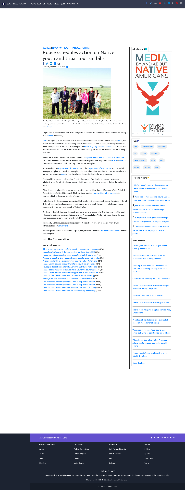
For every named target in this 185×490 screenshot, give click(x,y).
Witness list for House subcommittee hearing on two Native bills (70, 261)
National (112, 463)
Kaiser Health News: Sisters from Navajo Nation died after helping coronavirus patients (151, 230)
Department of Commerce (69, 168)
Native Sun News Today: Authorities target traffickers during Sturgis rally (151, 287)
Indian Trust (113, 444)
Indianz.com (112, 486)
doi (135, 153)
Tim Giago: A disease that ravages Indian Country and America (150, 247)
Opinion (147, 444)
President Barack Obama (110, 231)
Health (76, 458)
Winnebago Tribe (163, 475)
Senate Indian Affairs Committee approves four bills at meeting (69, 287)
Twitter (49, 127)
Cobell (41, 458)
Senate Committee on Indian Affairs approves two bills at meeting (70, 273)
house (144, 153)
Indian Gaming (19, 4)
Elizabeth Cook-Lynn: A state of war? (148, 295)
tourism (147, 167)
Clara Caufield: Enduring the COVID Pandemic (151, 278)
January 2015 (63, 226)
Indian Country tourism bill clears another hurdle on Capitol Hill (69, 252)
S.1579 (120, 140)
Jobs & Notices (115, 453)
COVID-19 (71, 4)
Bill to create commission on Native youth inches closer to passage (71, 249)
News (8, 4)
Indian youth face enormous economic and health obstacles (67, 278)
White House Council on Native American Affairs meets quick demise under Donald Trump (150, 188)
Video (56, 4)
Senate (114, 160)
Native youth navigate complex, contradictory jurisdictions (152, 311)
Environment (78, 444)
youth (157, 167)
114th (135, 146)
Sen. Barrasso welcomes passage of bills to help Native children (69, 281)
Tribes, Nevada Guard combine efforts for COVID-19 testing (150, 354)
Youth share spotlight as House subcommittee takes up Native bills (71, 258)
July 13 (63, 174)
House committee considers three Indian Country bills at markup (70, 255)
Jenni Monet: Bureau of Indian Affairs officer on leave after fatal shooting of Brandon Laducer (149, 209)
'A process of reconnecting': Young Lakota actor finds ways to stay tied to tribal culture (151, 331)
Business (42, 449)
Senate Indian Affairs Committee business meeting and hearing (69, 290)
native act (154, 153)
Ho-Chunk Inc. (115, 475)
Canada (41, 453)
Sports (147, 453)
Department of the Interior (99, 168)
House (50, 135)
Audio (49, 4)
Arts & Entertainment (47, 444)
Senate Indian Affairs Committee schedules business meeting (68, 276)
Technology (149, 458)
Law (110, 458)
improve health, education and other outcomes (105, 157)
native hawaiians (140, 160)
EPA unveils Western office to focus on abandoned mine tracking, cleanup (149, 257)
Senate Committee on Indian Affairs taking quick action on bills (69, 264)
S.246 (45, 140)
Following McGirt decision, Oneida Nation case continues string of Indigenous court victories (150, 268)
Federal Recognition (81, 449)
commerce (162, 146)
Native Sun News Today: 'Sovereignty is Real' (151, 303)
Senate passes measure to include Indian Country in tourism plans (70, 270)
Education (42, 463)
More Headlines (139, 363)
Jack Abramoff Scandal (117, 449)
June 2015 (122, 160)
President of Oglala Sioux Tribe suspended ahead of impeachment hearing (150, 321)
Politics (147, 449)
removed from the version (105, 193)
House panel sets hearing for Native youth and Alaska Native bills (70, 267)
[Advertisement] (107, 28)
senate (136, 167)
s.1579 (153, 160)
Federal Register (36, 4)
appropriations (148, 146)
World (147, 463)
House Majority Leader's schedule (98, 146)
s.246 (161, 160)
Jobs (63, 4)
